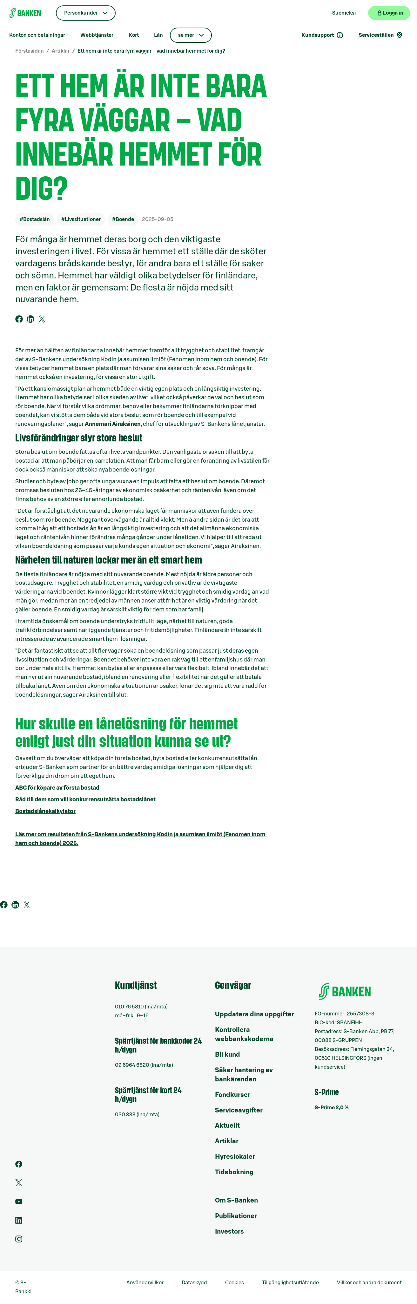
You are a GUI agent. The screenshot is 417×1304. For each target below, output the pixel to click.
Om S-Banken (236, 1200)
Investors (229, 1232)
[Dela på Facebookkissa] (19, 319)
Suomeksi (344, 13)
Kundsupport (322, 35)
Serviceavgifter (239, 1110)
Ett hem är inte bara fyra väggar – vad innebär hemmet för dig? (151, 51)
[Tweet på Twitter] (42, 319)
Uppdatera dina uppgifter (254, 1014)
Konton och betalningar (37, 35)
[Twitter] (18, 1184)
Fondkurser (232, 1095)
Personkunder (81, 13)
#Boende (123, 219)
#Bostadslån (35, 219)
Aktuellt (227, 1126)
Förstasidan (29, 51)
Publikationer (236, 1216)
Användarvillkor (145, 1282)
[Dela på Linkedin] (30, 319)
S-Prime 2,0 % (332, 1107)
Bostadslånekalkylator (45, 811)
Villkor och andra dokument (369, 1282)
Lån (158, 35)
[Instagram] (18, 1240)
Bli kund (227, 1055)
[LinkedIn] (18, 1222)
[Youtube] (18, 1203)
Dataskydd (194, 1282)
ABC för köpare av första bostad (57, 788)
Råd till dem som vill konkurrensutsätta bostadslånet (85, 799)
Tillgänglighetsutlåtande (290, 1282)
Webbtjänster (96, 35)
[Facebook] (18, 1166)
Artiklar (61, 51)
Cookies (234, 1282)
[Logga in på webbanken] (389, 13)
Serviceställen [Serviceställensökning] (381, 35)
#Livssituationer (81, 219)
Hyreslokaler (235, 1157)
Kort (134, 35)
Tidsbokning (234, 1172)
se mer (186, 35)
